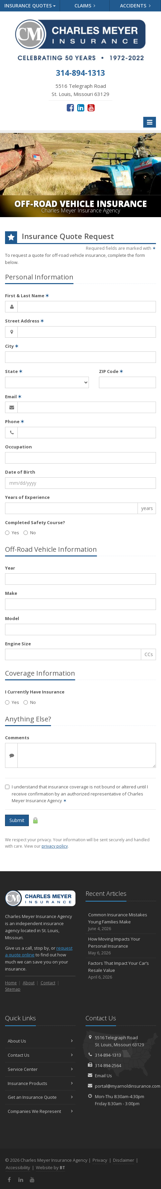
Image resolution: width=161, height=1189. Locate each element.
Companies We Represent (40, 1111)
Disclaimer (123, 1160)
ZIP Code (111, 371)
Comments (17, 738)
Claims (85, 5)
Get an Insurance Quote (40, 1097)
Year (10, 568)
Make (11, 593)
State (13, 371)
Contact (48, 983)
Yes (12, 533)
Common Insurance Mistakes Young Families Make (120, 922)
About (29, 983)
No (29, 533)
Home (11, 983)
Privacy (100, 1160)
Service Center (40, 1069)
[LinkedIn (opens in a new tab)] (80, 107)
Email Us (103, 1076)
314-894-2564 (108, 1065)
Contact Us (40, 1055)
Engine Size (18, 644)
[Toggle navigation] (149, 122)
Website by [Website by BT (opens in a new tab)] (50, 1167)
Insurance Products (40, 1083)
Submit (16, 820)
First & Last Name (27, 296)
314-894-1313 (108, 1055)
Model (12, 618)
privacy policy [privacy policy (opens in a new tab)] (55, 846)
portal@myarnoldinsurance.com (127, 1086)
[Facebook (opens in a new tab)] (70, 107)
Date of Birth (20, 472)
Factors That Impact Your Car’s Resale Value (120, 970)
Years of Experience (27, 497)
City (11, 346)
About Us (40, 1041)
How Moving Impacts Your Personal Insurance (120, 946)
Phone (14, 421)
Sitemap (12, 989)
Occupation (18, 447)
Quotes (30, 5)
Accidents (135, 5)
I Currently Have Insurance (34, 692)
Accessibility (18, 1167)
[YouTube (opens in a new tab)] (91, 107)
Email (13, 397)
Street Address (24, 321)
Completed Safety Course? (35, 522)
